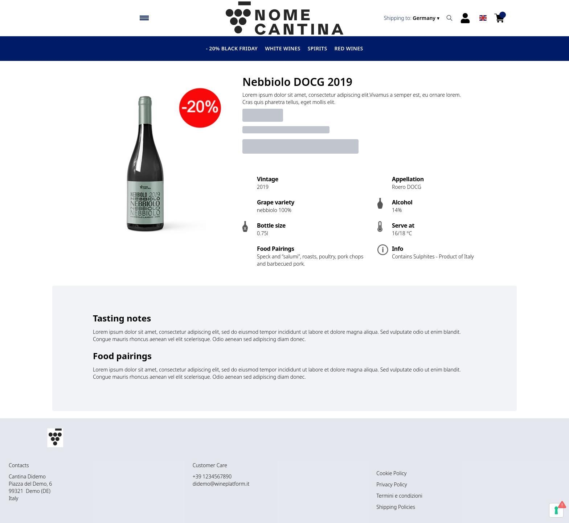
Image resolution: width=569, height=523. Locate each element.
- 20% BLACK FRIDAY (232, 48)
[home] (284, 18)
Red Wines (348, 48)
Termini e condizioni (399, 495)
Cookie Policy (391, 473)
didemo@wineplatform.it (221, 483)
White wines (282, 48)
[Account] (465, 18)
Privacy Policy (391, 484)
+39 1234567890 (212, 476)
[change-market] (412, 18)
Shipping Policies (395, 506)
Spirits (317, 48)
